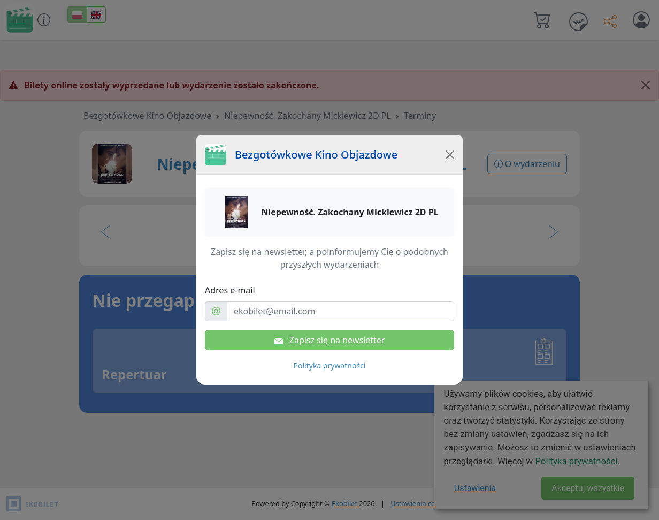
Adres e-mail (230, 290)
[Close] (449, 154)
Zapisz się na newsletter (329, 340)
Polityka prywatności (330, 365)
